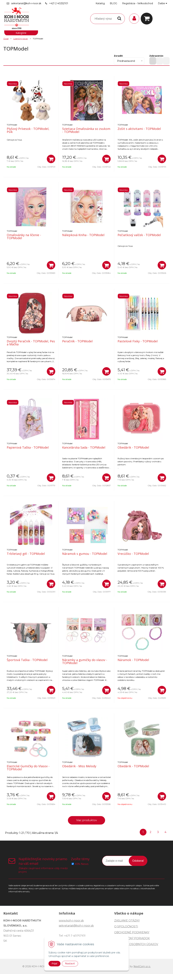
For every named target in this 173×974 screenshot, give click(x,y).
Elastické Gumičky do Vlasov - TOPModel (28, 767)
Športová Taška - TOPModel (27, 660)
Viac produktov (86, 820)
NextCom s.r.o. (142, 966)
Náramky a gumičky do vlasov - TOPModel (84, 661)
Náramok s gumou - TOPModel (84, 554)
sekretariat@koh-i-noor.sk (26, 3)
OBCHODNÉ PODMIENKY (131, 932)
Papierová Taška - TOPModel (28, 447)
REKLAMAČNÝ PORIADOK (132, 938)
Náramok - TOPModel (133, 660)
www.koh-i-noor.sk (71, 920)
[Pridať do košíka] (51, 159)
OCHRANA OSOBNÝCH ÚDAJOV (136, 944)
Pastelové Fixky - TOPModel (138, 341)
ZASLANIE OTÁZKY (127, 920)
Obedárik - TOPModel (133, 447)
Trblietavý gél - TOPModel (26, 554)
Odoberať (138, 860)
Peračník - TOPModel (77, 341)
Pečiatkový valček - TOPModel (139, 235)
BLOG (113, 3)
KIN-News (81, 864)
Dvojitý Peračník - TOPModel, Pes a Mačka (31, 342)
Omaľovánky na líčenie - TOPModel (24, 236)
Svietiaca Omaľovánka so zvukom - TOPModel (86, 130)
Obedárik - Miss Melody (79, 766)
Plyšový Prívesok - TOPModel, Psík (28, 130)
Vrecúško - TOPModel (133, 554)
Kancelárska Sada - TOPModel (83, 447)
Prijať (54, 963)
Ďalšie (162, 3)
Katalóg (100, 3)
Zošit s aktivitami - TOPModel (139, 129)
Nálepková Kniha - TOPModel (83, 235)
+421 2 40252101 (58, 3)
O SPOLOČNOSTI (126, 926)
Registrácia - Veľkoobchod (137, 3)
